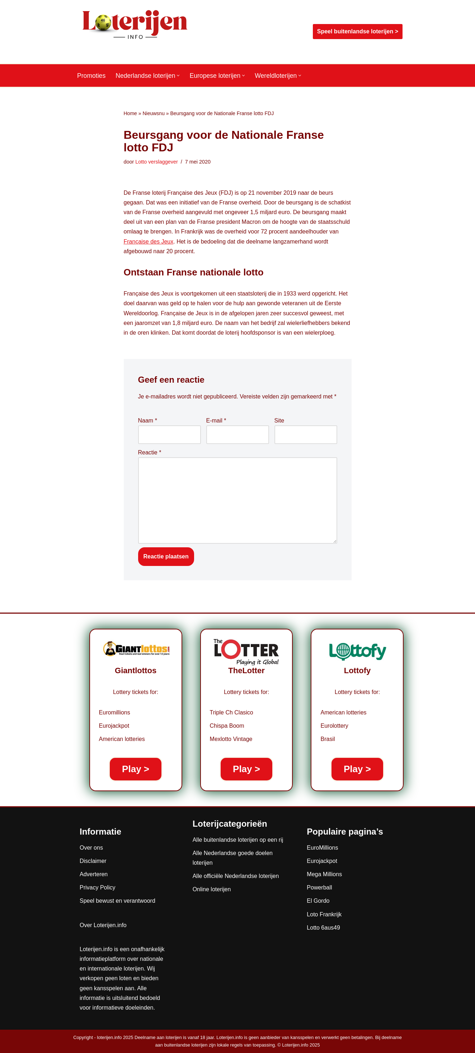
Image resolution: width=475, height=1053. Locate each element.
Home (130, 113)
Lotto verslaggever (156, 162)
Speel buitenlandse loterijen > (357, 31)
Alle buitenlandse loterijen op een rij (238, 840)
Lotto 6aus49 (323, 928)
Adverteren (94, 874)
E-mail (216, 420)
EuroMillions (322, 848)
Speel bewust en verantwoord (117, 901)
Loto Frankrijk (324, 914)
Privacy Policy (98, 887)
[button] (178, 75)
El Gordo (318, 901)
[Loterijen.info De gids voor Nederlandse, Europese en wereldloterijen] (135, 31)
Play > (135, 769)
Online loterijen (212, 889)
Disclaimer (93, 861)
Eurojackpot (322, 861)
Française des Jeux (149, 242)
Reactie (149, 452)
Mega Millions (324, 874)
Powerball (319, 887)
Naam (147, 420)
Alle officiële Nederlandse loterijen (236, 876)
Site (279, 420)
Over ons (91, 848)
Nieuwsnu (153, 113)
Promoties (91, 75)
